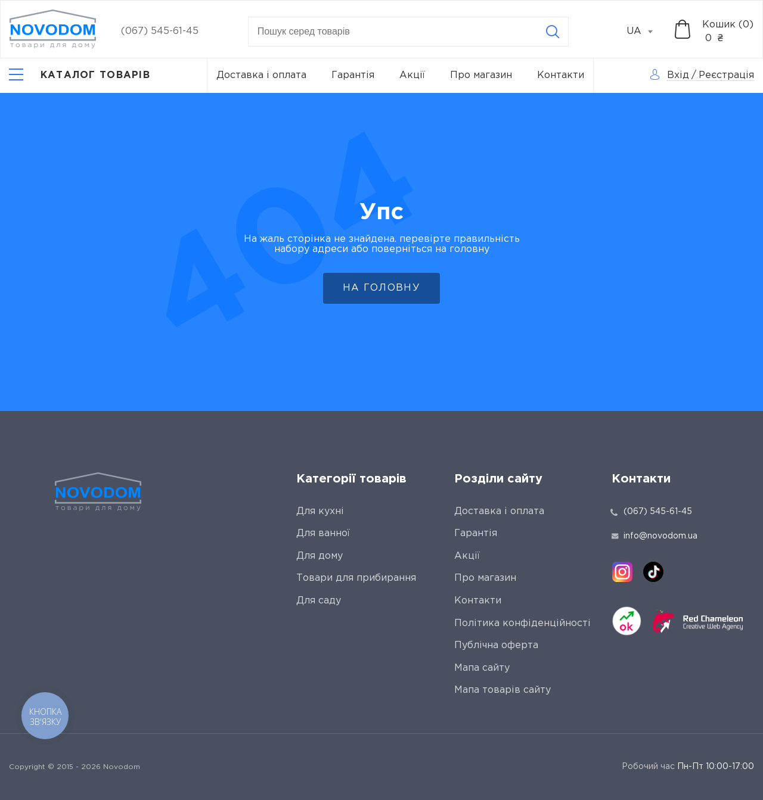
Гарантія (352, 75)
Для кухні (320, 511)
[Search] (552, 31)
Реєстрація (726, 75)
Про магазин (481, 75)
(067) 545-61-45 (159, 31)
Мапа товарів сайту (502, 690)
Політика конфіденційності (522, 623)
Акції (412, 75)
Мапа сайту (482, 668)
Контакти (560, 75)
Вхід (678, 75)
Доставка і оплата (261, 75)
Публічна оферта (496, 645)
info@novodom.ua (654, 536)
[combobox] (646, 32)
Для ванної (323, 533)
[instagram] (622, 572)
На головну (381, 288)
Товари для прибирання (356, 578)
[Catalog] (79, 75)
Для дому (319, 556)
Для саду (318, 600)
